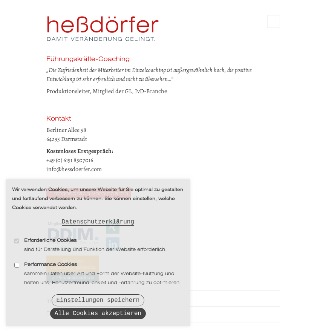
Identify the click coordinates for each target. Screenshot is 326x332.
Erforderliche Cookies (50, 237)
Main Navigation (273, 21)
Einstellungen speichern (98, 298)
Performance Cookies (50, 261)
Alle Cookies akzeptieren (98, 313)
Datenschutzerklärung (98, 218)
